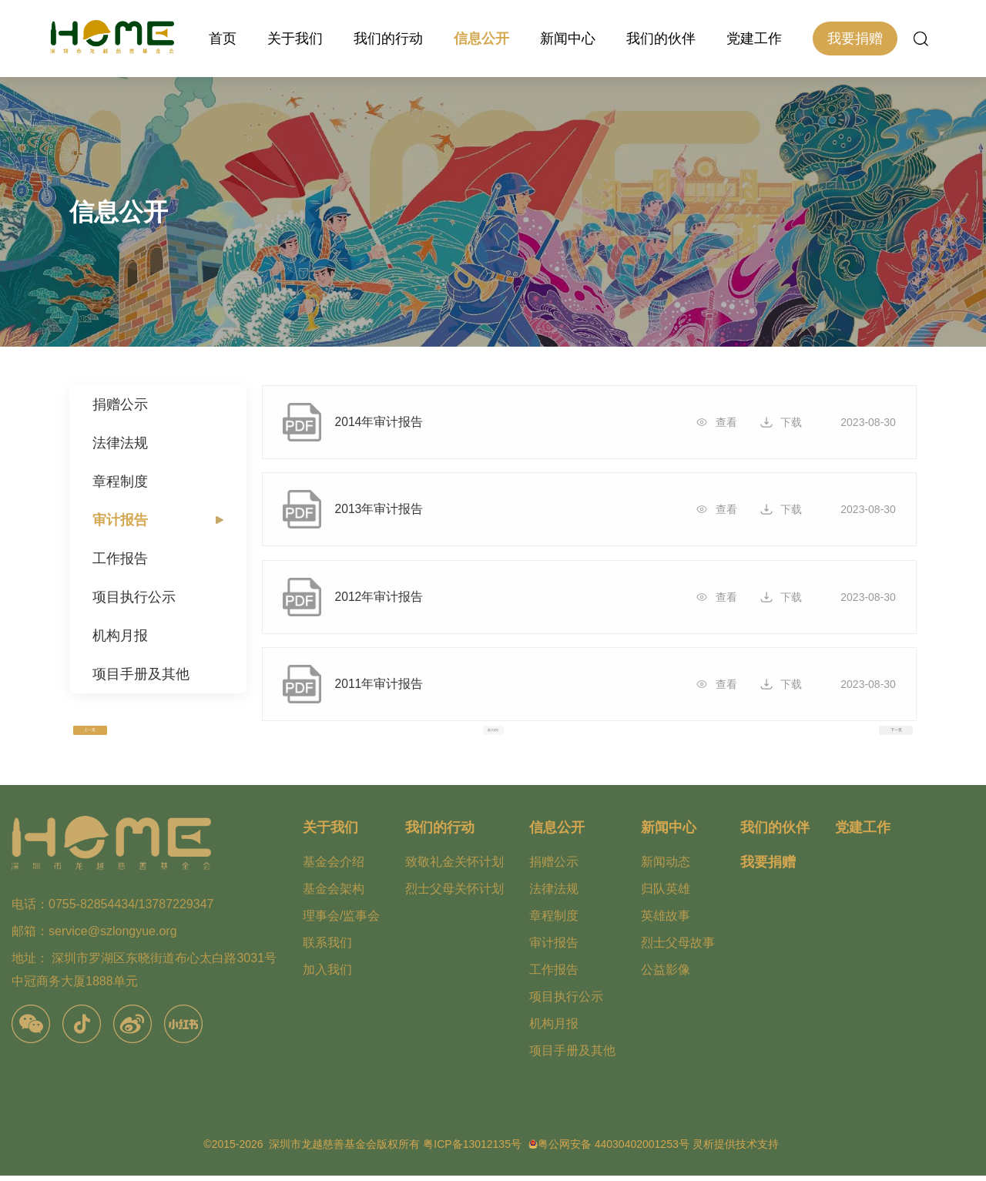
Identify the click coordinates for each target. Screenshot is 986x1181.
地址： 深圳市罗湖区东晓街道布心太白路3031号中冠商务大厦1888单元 (144, 976)
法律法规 (120, 443)
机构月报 (120, 635)
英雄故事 (665, 921)
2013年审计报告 (390, 511)
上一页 (90, 735)
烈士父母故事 (678, 948)
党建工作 (754, 38)
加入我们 (327, 974)
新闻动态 (665, 867)
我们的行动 (388, 38)
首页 (222, 38)
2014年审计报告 (390, 422)
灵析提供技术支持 (736, 1149)
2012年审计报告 (390, 601)
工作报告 (120, 558)
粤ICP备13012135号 (472, 1149)
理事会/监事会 (341, 921)
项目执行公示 (134, 597)
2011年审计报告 (390, 690)
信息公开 (481, 38)
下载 (788, 422)
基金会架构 (333, 894)
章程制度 (120, 481)
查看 (723, 422)
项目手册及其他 (140, 674)
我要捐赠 (855, 38)
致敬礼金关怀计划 (454, 867)
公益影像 (665, 974)
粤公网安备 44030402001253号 (613, 1149)
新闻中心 (567, 38)
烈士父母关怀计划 (454, 894)
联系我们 (327, 948)
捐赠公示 (120, 404)
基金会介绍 (333, 867)
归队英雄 (665, 894)
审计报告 (120, 520)
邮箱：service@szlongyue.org (94, 937)
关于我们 (295, 38)
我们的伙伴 (661, 38)
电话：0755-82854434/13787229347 (112, 910)
